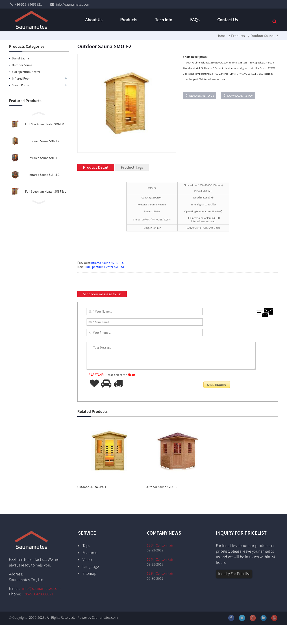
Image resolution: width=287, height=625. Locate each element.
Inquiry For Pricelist (234, 573)
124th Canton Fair (160, 559)
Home (221, 35)
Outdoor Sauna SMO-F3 (92, 487)
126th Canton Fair (160, 545)
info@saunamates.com (41, 588)
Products (238, 35)
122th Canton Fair (160, 573)
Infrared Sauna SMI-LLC (43, 175)
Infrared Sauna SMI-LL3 (44, 158)
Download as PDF (240, 95)
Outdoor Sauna (262, 35)
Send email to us (201, 95)
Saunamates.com (105, 617)
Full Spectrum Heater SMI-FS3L (45, 124)
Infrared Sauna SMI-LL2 (44, 141)
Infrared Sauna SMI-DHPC (107, 263)
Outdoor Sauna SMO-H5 (161, 487)
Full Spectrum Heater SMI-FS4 (104, 267)
